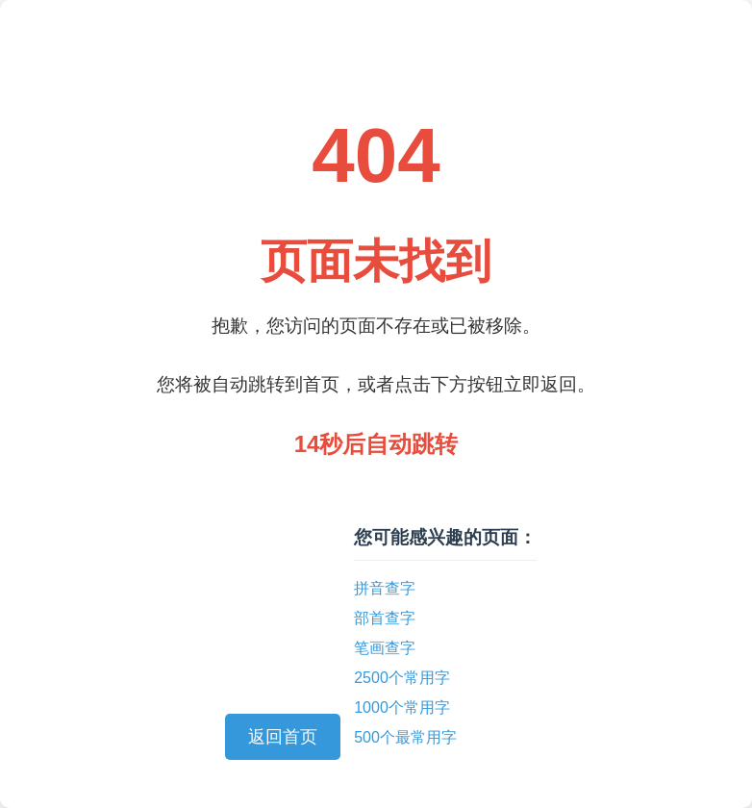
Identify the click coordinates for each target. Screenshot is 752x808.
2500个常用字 (402, 677)
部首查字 (384, 618)
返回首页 (282, 736)
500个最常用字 (405, 737)
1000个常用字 (402, 707)
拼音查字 (384, 588)
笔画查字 (384, 648)
